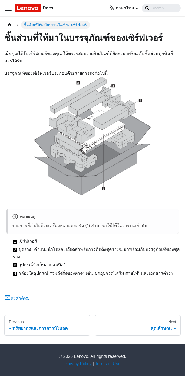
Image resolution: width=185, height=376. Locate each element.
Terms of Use (107, 363)
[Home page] (9, 25)
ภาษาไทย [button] (121, 8)
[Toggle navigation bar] (8, 8)
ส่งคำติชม (17, 298)
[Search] (161, 8)
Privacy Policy (78, 363)
